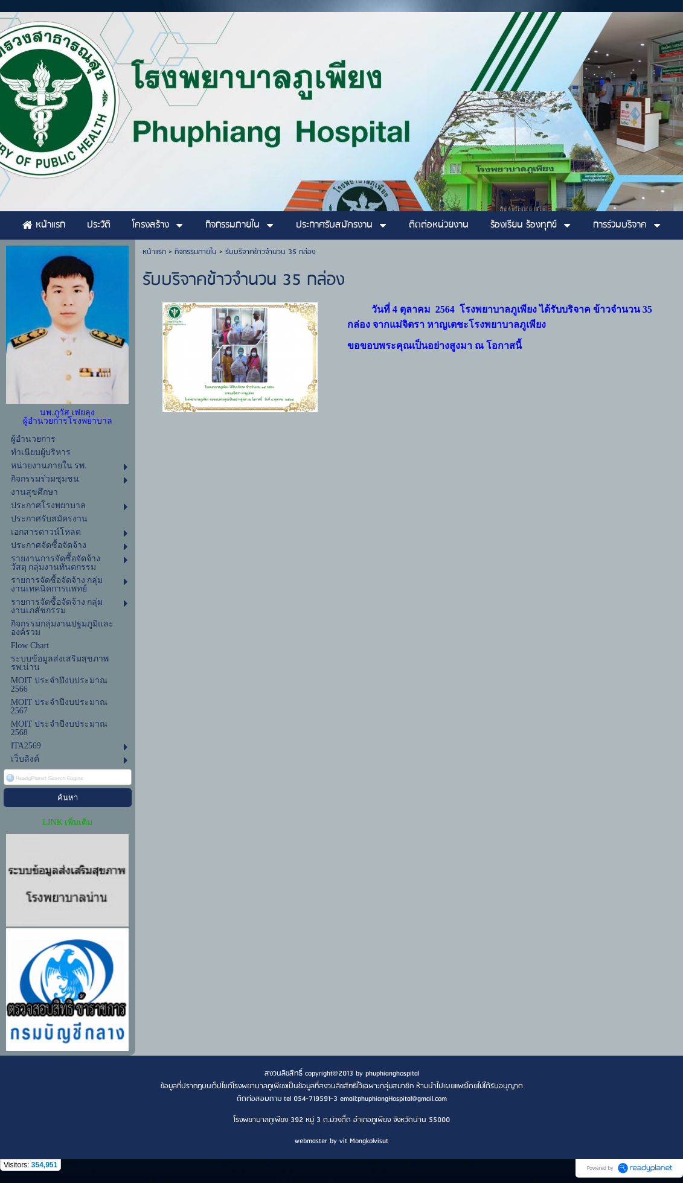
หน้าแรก (154, 252)
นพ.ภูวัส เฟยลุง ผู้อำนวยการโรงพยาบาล (67, 417)
